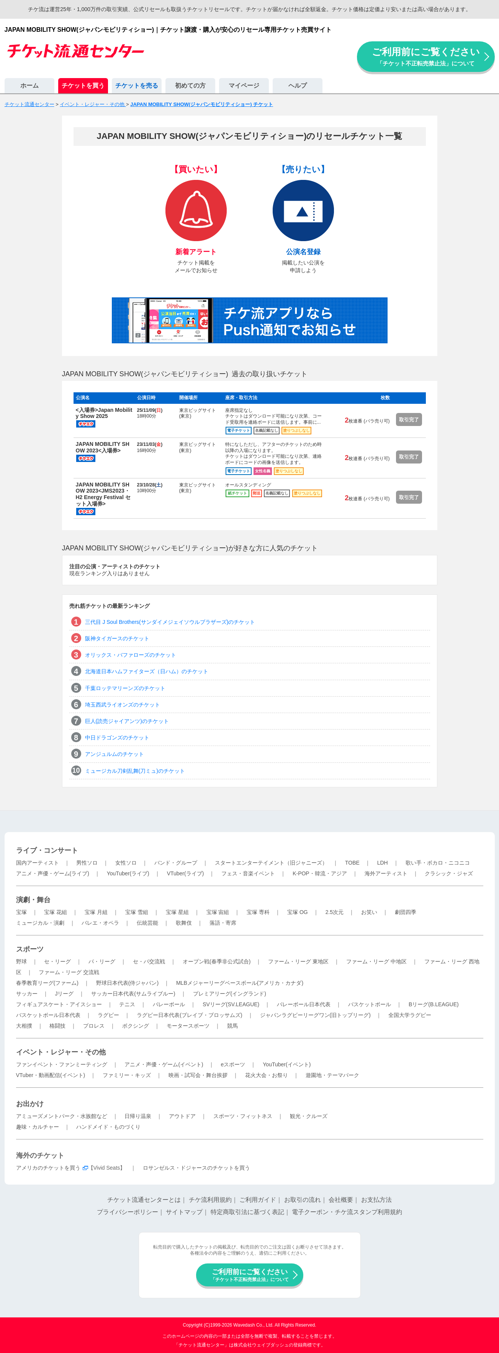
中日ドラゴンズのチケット (117, 737)
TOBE (352, 863)
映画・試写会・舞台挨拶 (198, 1075)
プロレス (94, 1026)
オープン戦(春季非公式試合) (216, 961)
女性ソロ (126, 863)
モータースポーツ (188, 1026)
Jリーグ (64, 994)
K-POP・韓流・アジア (320, 873)
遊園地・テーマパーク (332, 1075)
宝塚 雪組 (136, 912)
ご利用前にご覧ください (426, 56)
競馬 (232, 1026)
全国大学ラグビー (409, 1015)
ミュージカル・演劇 (40, 923)
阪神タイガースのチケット (117, 638)
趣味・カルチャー (37, 1127)
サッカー (27, 994)
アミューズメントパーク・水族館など (61, 1116)
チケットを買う (83, 85)
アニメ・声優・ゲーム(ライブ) (52, 873)
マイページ (244, 85)
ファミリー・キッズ (127, 1075)
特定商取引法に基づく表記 (247, 1212)
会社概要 (341, 1199)
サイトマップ (184, 1212)
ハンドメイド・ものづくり (108, 1127)
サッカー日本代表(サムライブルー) (133, 994)
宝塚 (21, 912)
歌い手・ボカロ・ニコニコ (438, 863)
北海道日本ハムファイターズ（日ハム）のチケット (146, 671)
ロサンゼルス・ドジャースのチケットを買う (196, 1168)
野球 (21, 961)
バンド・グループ (175, 863)
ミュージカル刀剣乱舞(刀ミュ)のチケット (135, 771)
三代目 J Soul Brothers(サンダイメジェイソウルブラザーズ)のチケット (170, 622)
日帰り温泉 (137, 1116)
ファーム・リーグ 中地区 (376, 961)
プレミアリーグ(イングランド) (229, 994)
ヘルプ (297, 85)
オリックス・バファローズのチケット (130, 655)
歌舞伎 (184, 923)
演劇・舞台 (33, 900)
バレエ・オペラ (100, 923)
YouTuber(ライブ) (128, 873)
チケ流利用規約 (210, 1199)
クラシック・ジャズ (449, 873)
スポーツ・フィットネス (242, 1116)
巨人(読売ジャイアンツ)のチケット (127, 721)
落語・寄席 (222, 923)
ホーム (29, 85)
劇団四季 (405, 912)
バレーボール (169, 1004)
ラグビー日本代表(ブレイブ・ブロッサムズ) (189, 1015)
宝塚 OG (297, 912)
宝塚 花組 (55, 912)
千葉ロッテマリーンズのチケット (125, 688)
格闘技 (57, 1026)
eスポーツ (233, 1064)
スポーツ (30, 949)
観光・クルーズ (308, 1116)
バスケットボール (369, 1004)
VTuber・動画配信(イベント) (50, 1075)
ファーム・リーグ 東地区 (298, 961)
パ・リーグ (101, 961)
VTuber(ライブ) (185, 873)
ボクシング (135, 1026)
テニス (127, 1004)
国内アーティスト (37, 863)
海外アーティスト (386, 873)
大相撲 (24, 1026)
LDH (382, 863)
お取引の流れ (302, 1199)
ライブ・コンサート (47, 850)
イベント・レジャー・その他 (61, 1052)
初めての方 (190, 85)
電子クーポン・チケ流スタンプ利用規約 (347, 1212)
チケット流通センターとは (144, 1199)
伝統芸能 (147, 923)
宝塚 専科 (258, 912)
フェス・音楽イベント (248, 873)
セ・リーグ (57, 961)
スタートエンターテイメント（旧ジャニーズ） (271, 863)
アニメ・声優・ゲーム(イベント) (163, 1064)
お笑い (369, 912)
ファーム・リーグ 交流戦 (69, 972)
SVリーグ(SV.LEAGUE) (231, 1004)
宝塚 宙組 (217, 912)
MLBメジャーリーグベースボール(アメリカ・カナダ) (239, 983)
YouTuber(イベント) (287, 1064)
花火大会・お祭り (266, 1075)
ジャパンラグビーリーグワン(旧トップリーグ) (315, 1015)
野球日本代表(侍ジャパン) (127, 983)
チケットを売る (136, 85)
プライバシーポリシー (127, 1212)
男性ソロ (87, 863)
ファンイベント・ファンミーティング (61, 1064)
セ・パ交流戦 (149, 961)
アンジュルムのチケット (114, 754)
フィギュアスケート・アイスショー (59, 1004)
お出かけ (30, 1104)
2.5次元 (335, 912)
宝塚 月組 (96, 912)
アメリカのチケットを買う (48, 1168)
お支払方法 (376, 1199)
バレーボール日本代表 (303, 1004)
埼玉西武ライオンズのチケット (122, 705)
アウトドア (182, 1116)
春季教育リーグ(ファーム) (47, 983)
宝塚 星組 (177, 912)
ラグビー (108, 1015)
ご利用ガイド (257, 1199)
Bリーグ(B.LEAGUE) (434, 1004)
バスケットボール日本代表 (48, 1015)
